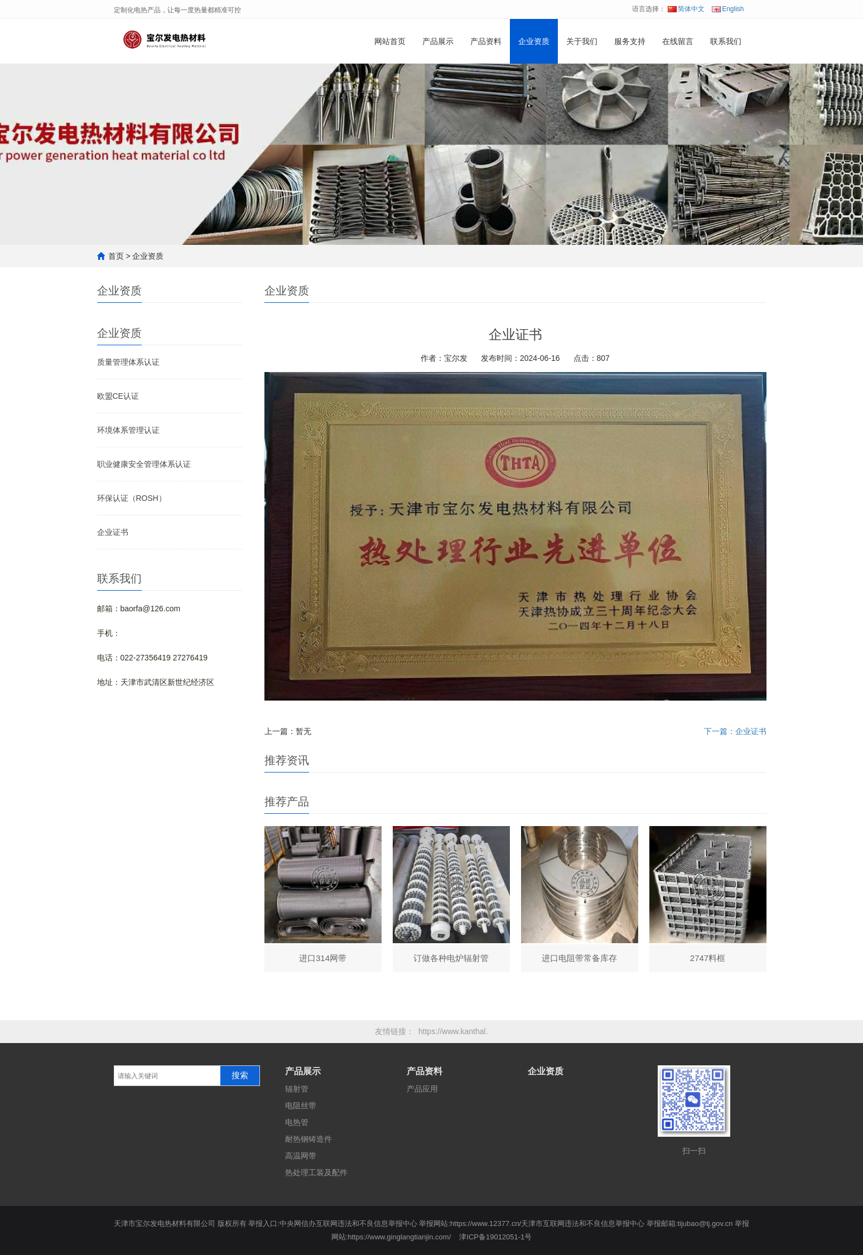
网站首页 (390, 41)
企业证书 (112, 532)
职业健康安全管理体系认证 (144, 464)
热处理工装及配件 (316, 1172)
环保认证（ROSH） (131, 498)
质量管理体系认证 (128, 362)
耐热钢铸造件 (308, 1139)
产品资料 (486, 41)
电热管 (296, 1122)
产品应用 (422, 1088)
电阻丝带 (300, 1105)
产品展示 (438, 41)
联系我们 (725, 41)
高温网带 (300, 1155)
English (728, 9)
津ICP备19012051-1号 (495, 1237)
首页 (116, 256)
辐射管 (296, 1088)
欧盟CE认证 (118, 396)
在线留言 (677, 41)
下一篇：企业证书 (735, 731)
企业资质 (533, 41)
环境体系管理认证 (128, 430)
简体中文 (686, 9)
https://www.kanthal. (453, 1031)
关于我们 (581, 41)
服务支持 (629, 41)
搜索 (240, 1075)
